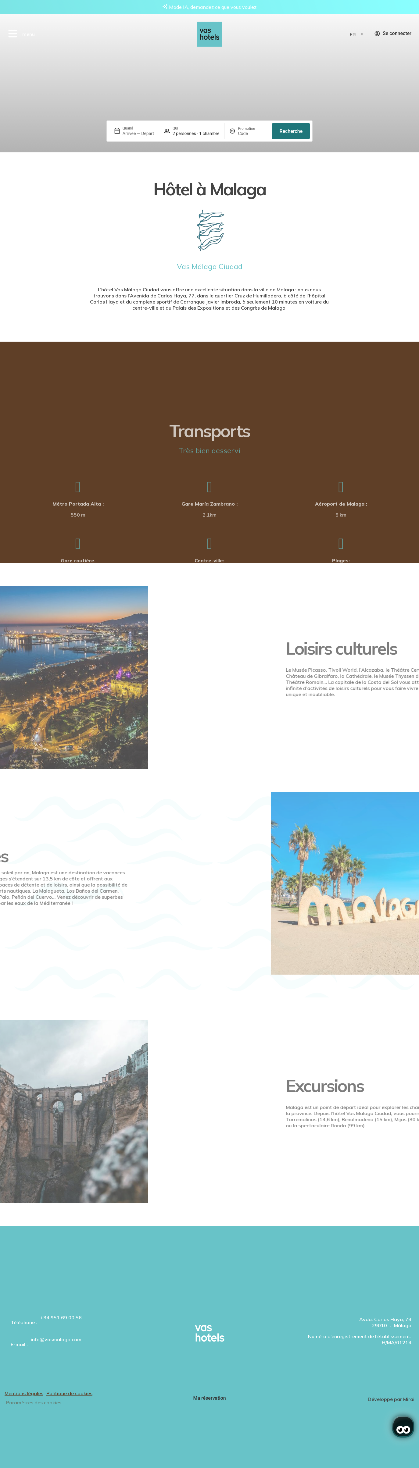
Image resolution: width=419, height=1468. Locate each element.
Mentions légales (24, 1393)
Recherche (291, 131)
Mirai (408, 1399)
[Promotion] (252, 133)
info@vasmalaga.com (56, 1339)
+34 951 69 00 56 (61, 1317)
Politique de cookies (69, 1393)
